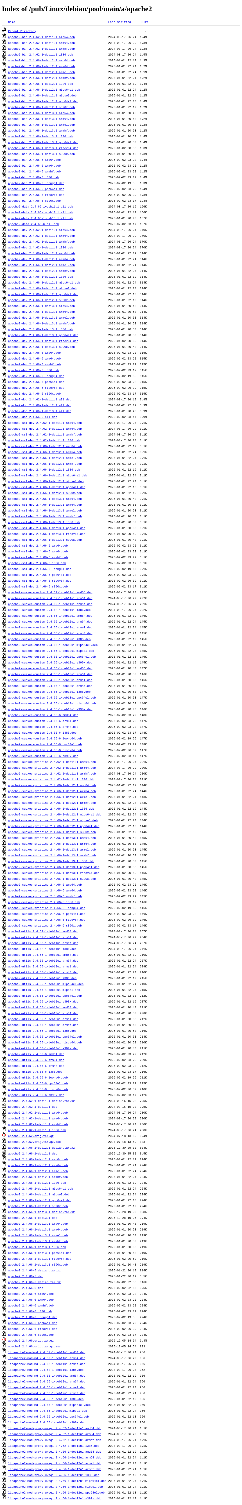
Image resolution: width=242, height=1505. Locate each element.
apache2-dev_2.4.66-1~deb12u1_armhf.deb (41, 271)
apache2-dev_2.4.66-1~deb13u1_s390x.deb (41, 347)
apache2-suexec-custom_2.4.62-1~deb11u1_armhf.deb (50, 604)
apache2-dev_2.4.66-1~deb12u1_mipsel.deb (42, 288)
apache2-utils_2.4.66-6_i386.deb (35, 1072)
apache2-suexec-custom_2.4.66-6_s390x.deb (43, 756)
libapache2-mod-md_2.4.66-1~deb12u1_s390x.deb (46, 1422)
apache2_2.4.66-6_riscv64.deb (32, 1329)
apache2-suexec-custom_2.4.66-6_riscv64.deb (45, 750)
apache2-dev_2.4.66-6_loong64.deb (36, 376)
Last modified (119, 22)
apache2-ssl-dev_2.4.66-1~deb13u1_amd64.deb (45, 499)
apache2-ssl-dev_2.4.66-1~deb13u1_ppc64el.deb (46, 528)
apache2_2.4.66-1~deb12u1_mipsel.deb (39, 1194)
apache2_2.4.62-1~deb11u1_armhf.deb (38, 1124)
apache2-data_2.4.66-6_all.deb (33, 224)
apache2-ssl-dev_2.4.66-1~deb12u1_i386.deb (44, 469)
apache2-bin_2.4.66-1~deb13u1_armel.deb (41, 125)
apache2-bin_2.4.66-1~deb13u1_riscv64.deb (43, 148)
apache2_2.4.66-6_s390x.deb (31, 1335)
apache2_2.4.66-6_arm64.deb (31, 1299)
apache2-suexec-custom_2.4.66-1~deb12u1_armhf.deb (50, 633)
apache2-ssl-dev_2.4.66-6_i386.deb (37, 563)
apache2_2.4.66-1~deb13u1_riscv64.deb (39, 1259)
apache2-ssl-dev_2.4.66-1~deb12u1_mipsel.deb (46, 481)
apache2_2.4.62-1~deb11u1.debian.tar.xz (41, 1101)
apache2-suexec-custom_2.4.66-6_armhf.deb (43, 727)
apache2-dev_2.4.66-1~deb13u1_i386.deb (40, 329)
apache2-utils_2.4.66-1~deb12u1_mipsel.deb (44, 990)
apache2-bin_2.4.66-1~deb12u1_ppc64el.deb (43, 101)
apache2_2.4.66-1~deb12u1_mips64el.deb (40, 1188)
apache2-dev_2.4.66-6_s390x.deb (34, 393)
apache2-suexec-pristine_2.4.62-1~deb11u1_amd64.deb (52, 762)
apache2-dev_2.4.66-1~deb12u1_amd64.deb (41, 253)
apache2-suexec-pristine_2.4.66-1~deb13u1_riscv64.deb (54, 873)
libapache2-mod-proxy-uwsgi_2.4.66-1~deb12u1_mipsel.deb (55, 1487)
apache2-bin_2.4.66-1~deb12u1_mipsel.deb (42, 95)
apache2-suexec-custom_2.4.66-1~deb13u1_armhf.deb (50, 686)
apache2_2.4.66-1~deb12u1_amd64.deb (38, 1159)
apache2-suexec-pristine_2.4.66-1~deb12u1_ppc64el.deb (54, 826)
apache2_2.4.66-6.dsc (25, 1288)
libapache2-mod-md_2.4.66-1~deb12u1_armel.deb (46, 1387)
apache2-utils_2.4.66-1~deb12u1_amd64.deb (43, 955)
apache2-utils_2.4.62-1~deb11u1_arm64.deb (43, 937)
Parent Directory (22, 31)
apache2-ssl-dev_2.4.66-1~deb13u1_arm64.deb (45, 504)
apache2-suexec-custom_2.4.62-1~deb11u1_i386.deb (49, 610)
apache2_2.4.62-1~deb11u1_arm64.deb (38, 1118)
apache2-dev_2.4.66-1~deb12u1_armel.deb (41, 265)
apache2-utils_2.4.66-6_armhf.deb (36, 1066)
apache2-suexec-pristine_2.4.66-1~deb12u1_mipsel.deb (53, 820)
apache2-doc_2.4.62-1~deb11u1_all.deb (39, 399)
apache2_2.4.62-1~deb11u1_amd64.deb (38, 1112)
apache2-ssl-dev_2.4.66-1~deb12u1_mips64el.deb (47, 475)
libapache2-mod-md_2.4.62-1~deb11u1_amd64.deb (46, 1352)
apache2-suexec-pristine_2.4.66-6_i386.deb (44, 902)
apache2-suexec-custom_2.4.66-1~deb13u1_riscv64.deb (52, 703)
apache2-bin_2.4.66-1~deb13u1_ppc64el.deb (43, 142)
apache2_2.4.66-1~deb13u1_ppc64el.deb (39, 1253)
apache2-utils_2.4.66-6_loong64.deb (38, 1077)
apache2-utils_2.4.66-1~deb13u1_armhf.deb (43, 1025)
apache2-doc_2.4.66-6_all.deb (32, 417)
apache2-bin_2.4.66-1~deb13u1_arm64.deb (41, 119)
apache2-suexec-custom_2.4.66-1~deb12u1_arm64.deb (50, 621)
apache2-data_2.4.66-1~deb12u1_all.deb (40, 212)
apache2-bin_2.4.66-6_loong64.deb (36, 183)
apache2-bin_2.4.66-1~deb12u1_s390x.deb (41, 107)
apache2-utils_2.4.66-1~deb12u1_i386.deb (42, 978)
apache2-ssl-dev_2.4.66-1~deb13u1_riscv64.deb (46, 534)
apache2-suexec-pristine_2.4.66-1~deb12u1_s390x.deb (52, 832)
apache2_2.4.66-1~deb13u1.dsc (32, 1218)
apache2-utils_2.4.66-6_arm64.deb (36, 1060)
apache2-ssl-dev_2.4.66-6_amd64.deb (38, 545)
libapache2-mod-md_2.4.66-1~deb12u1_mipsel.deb (47, 1411)
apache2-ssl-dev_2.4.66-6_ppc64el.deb (39, 575)
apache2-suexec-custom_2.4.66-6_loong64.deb (45, 738)
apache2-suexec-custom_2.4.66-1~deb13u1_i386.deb (49, 692)
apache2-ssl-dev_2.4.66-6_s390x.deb (38, 586)
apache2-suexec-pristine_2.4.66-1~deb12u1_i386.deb (51, 808)
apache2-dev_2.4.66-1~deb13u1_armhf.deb (41, 323)
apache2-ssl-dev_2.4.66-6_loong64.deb (39, 569)
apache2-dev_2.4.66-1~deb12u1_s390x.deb (41, 300)
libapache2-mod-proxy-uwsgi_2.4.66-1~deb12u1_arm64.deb (54, 1457)
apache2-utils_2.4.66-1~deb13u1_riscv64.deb (45, 1042)
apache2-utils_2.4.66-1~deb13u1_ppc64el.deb (45, 1036)
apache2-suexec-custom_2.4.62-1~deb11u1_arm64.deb (50, 598)
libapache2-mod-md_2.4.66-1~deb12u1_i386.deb (46, 1399)
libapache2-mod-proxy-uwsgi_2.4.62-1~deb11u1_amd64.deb (54, 1428)
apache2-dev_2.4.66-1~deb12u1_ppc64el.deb (43, 294)
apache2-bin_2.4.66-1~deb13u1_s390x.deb (41, 154)
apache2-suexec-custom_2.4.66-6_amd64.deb (43, 715)
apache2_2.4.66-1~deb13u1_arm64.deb (38, 1229)
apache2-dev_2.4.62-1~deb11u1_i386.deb (40, 247)
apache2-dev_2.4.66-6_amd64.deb (34, 353)
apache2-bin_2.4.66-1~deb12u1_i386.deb (40, 84)
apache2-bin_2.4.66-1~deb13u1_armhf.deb (41, 130)
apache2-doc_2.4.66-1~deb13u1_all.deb (39, 411)
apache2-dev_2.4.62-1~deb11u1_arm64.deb (41, 236)
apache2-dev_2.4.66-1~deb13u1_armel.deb (41, 317)
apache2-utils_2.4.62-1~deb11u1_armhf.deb (43, 943)
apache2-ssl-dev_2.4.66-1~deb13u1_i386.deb (44, 522)
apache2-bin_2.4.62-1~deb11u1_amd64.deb (41, 37)
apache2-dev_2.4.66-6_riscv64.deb (36, 388)
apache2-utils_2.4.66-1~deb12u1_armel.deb (43, 966)
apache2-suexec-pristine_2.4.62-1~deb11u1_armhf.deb (52, 773)
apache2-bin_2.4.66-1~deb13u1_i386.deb (40, 136)
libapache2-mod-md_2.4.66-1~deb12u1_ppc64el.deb (48, 1416)
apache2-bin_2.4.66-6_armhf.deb (34, 171)
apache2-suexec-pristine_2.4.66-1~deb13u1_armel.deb (52, 849)
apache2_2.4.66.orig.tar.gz (31, 1340)
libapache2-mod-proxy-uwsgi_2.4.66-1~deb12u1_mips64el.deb (57, 1481)
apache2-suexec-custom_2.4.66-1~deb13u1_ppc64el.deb (52, 697)
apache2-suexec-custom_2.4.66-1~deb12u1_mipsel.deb (51, 651)
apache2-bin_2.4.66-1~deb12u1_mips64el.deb (44, 89)
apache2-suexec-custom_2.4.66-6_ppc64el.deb (45, 744)
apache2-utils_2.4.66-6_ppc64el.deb (38, 1083)
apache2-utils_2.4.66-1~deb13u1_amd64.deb (43, 1007)
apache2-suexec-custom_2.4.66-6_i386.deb (42, 732)
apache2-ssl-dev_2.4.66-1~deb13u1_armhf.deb (45, 516)
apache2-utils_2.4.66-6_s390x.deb (36, 1095)
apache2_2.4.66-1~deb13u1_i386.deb (37, 1247)
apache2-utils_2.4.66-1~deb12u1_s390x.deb (43, 1001)
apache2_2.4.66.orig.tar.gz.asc (34, 1346)
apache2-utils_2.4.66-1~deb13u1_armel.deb (43, 1019)
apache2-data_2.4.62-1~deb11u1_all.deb (40, 206)
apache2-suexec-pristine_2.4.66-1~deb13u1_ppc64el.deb (54, 867)
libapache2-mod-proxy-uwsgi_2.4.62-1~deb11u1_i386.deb (54, 1446)
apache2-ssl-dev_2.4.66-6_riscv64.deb (39, 580)
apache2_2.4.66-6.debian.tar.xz (34, 1282)
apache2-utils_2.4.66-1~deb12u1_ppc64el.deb (45, 996)
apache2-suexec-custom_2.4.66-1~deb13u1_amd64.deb (50, 668)
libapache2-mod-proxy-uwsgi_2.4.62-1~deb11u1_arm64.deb (54, 1434)
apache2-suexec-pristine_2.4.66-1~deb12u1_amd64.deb (52, 785)
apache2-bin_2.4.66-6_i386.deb (33, 177)
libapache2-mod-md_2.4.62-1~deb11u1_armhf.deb (46, 1364)
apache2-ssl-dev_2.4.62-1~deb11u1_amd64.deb (45, 423)
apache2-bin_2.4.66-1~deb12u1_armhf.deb (41, 78)
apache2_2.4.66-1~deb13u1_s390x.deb (38, 1264)
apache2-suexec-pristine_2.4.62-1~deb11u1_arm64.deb (52, 768)
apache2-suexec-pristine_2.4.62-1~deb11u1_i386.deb (51, 779)
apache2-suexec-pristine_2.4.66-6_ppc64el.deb (46, 914)
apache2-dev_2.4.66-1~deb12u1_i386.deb (40, 277)
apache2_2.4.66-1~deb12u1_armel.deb (38, 1171)
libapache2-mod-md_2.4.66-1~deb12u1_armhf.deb (46, 1393)
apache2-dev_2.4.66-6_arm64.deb (34, 358)
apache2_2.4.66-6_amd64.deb (31, 1294)
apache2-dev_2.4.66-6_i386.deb (33, 370)
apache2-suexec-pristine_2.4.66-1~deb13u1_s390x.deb (52, 879)
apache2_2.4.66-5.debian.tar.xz (34, 1270)
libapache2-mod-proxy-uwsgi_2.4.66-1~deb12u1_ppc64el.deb (56, 1492)
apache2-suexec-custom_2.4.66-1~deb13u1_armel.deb (50, 680)
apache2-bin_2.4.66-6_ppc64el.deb (36, 189)
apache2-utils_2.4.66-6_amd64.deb (36, 1054)
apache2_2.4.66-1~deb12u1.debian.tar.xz (41, 1147)
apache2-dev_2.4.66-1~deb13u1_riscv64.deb (43, 341)
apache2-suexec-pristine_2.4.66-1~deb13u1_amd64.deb (52, 838)
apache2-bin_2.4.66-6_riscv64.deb (36, 195)
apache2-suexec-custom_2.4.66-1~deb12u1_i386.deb (49, 639)
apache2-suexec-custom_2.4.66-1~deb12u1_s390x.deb (50, 662)
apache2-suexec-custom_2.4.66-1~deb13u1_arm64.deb (50, 674)
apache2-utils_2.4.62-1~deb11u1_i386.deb (42, 949)
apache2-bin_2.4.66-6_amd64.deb (34, 160)
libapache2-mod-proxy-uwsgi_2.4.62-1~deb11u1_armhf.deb (54, 1440)
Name (11, 22)
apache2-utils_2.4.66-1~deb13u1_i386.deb (42, 1031)
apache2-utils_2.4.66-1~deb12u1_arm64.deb (43, 960)
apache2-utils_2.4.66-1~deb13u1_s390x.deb (43, 1048)
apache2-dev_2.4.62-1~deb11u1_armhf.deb (41, 241)
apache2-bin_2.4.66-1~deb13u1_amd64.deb (41, 113)
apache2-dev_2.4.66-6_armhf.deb (34, 364)
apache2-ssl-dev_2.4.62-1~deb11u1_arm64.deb (45, 428)
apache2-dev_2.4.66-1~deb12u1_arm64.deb (41, 259)
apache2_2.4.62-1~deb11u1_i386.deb (37, 1130)
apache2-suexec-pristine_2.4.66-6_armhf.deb (45, 896)
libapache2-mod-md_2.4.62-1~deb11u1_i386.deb (46, 1370)
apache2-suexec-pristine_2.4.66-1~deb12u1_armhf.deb (52, 803)
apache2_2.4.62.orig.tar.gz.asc (34, 1142)
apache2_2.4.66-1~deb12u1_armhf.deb (38, 1177)
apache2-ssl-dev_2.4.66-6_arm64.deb (38, 551)
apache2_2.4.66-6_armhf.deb (31, 1305)
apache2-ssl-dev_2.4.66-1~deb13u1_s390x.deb (45, 540)
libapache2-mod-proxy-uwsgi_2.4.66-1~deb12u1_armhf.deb (54, 1469)
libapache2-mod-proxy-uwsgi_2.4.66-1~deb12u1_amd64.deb (54, 1451)
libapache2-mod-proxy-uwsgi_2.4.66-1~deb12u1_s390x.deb (54, 1498)
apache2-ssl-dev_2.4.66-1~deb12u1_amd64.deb (45, 446)
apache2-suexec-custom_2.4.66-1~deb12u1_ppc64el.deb (52, 656)
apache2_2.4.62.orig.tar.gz (31, 1136)
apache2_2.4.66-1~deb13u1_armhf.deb (38, 1241)
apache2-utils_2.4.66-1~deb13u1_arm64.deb (43, 1013)
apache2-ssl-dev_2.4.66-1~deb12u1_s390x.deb (45, 493)
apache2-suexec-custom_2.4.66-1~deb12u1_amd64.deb (50, 616)
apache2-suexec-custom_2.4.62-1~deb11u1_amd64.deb (50, 592)
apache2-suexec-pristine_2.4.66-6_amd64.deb (45, 884)
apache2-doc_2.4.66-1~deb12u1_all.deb (39, 405)
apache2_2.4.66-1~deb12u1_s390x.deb (38, 1206)
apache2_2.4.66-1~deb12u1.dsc (32, 1153)
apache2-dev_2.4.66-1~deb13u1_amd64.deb (41, 306)
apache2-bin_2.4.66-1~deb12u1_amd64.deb (41, 60)
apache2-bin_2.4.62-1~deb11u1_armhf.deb (41, 49)
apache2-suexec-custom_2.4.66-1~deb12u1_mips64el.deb (53, 645)
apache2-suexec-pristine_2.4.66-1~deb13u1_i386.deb (51, 861)
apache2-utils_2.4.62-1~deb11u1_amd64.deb (43, 931)
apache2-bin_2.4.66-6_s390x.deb (34, 201)
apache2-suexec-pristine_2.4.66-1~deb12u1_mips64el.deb (54, 814)
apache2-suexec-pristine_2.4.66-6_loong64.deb (46, 908)
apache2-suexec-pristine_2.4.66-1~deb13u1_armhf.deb (52, 855)
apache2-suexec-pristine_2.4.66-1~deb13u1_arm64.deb (52, 844)
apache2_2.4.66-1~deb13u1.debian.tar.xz (41, 1212)
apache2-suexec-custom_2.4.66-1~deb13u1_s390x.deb (50, 709)
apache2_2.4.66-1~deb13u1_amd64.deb (38, 1223)
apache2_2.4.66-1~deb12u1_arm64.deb (38, 1165)
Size (145, 22)
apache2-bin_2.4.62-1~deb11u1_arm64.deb (41, 43)
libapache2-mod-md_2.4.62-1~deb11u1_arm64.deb (46, 1358)
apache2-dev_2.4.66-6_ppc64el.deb (36, 382)
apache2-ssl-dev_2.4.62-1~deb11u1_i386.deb (44, 440)
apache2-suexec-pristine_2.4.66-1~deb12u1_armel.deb (52, 797)
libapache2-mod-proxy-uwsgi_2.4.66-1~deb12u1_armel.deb (54, 1463)
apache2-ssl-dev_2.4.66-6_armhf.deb (38, 557)
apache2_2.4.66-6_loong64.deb (32, 1317)
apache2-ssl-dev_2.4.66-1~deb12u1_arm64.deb (45, 452)
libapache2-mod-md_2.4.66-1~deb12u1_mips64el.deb (49, 1405)
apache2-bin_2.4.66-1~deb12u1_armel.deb (41, 72)
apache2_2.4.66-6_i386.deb (30, 1311)
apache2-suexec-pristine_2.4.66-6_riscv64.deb (46, 920)
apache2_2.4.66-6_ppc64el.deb (32, 1323)
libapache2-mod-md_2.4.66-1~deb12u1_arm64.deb (46, 1381)
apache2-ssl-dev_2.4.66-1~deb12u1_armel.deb (45, 458)
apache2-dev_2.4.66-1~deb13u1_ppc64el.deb (43, 335)
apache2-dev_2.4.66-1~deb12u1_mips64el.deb (44, 282)
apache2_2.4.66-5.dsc (25, 1276)
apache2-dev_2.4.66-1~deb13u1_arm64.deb (41, 312)
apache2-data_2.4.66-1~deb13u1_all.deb (40, 218)
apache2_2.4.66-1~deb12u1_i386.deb (37, 1183)
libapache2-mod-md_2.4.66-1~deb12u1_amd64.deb (46, 1375)
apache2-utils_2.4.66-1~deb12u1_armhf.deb (43, 972)
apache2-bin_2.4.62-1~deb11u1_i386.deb (40, 54)
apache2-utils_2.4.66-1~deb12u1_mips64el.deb (46, 984)
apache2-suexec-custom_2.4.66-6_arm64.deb (43, 721)
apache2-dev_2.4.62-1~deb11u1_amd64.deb (41, 230)
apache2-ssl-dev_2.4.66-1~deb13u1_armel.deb (45, 510)
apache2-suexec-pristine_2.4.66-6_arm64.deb (45, 890)
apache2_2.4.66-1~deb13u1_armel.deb (38, 1235)
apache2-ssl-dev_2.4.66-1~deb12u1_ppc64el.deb (46, 487)
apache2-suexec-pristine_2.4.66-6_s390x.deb (45, 925)
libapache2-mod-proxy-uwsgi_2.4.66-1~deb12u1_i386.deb (54, 1475)
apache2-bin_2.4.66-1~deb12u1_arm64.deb (41, 66)
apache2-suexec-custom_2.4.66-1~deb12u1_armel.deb (50, 627)
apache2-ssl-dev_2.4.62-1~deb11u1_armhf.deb (45, 434)
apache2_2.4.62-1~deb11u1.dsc (32, 1107)
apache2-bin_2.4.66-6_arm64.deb (34, 165)
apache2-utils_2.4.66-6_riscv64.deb (38, 1089)
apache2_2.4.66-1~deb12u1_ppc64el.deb (39, 1200)
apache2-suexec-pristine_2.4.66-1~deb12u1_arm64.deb (52, 791)
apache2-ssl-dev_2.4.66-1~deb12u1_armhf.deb (45, 464)
